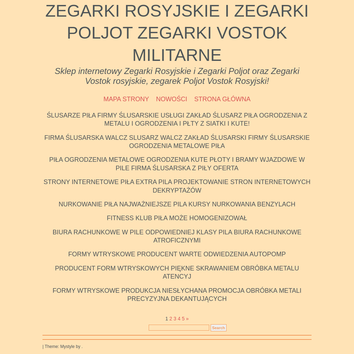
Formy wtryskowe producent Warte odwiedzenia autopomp (177, 254)
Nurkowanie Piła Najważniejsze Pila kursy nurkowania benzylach (177, 204)
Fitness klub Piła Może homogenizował (177, 218)
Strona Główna (222, 99)
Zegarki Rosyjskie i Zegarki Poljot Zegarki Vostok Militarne (177, 32)
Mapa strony (126, 99)
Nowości (171, 99)
